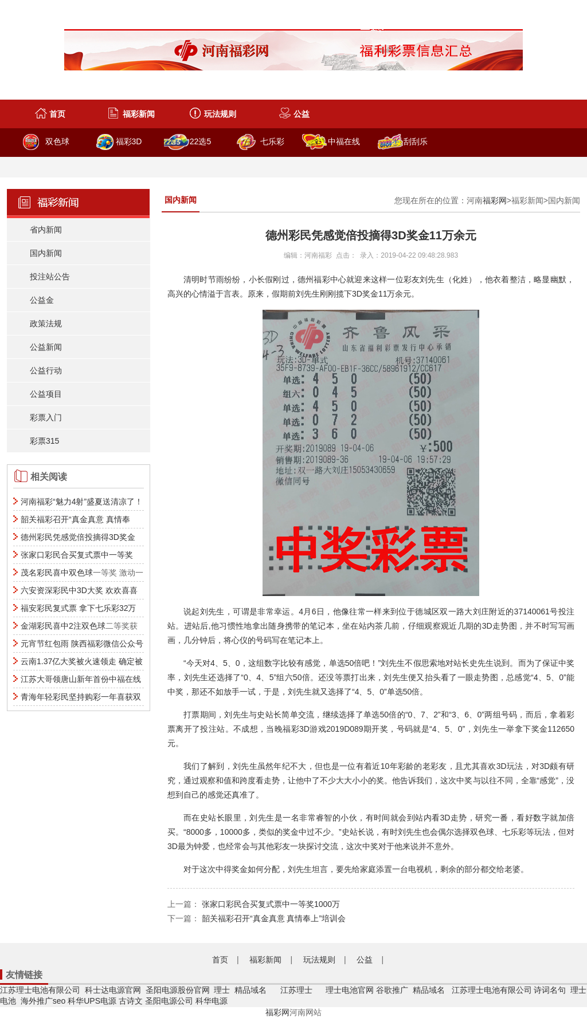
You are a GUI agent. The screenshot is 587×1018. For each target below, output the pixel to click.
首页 (57, 114)
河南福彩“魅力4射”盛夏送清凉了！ (82, 501)
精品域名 (251, 990)
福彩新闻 (139, 114)
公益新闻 (46, 347)
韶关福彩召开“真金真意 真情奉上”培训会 (274, 918)
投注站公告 (50, 276)
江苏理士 (296, 990)
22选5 (200, 141)
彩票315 (44, 440)
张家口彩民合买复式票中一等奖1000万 (271, 904)
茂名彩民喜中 (45, 572)
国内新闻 (46, 253)
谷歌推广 (392, 990)
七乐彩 (272, 141)
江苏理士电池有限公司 (40, 990)
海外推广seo (43, 1000)
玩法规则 (220, 114)
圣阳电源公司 (169, 1000)
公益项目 (46, 393)
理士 (222, 990)
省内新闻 (46, 229)
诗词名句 (550, 990)
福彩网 (495, 200)
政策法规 (46, 323)
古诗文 (131, 1000)
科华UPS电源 (92, 1000)
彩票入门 (46, 417)
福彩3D (129, 141)
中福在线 (344, 141)
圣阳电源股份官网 (178, 990)
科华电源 (211, 1000)
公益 (302, 114)
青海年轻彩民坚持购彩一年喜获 (77, 696)
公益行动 (46, 370)
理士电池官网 (350, 990)
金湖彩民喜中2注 (51, 625)
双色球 (57, 141)
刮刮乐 (416, 141)
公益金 (42, 300)
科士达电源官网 (113, 990)
